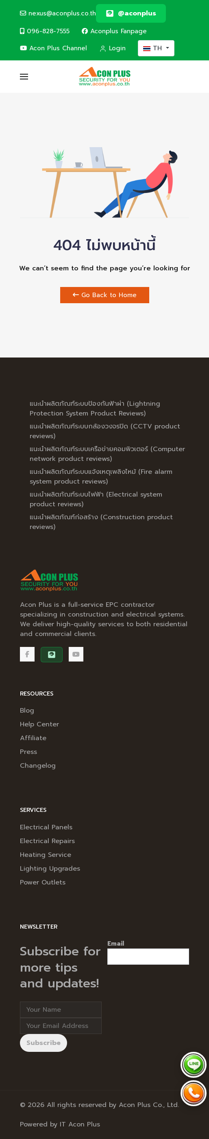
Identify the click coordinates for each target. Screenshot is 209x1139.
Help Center (39, 724)
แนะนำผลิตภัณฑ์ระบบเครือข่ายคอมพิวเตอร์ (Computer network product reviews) (107, 454)
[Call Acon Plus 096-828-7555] (193, 1093)
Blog (27, 710)
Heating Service (45, 855)
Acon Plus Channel (53, 48)
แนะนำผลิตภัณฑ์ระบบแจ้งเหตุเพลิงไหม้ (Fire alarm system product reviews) (101, 476)
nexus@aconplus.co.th (58, 13)
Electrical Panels (46, 827)
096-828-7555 (45, 31)
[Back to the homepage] (104, 76)
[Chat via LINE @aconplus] (193, 1064)
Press (28, 752)
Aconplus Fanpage (114, 31)
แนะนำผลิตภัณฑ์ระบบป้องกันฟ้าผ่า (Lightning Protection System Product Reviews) (95, 408)
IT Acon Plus (80, 1124)
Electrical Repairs (47, 841)
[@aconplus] (131, 13)
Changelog (38, 766)
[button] (24, 76)
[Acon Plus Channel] (76, 654)
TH (153, 48)
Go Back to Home (105, 295)
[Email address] (61, 1026)
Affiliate (33, 738)
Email (115, 943)
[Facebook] (27, 654)
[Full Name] (61, 1010)
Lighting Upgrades (50, 869)
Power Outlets (42, 882)
